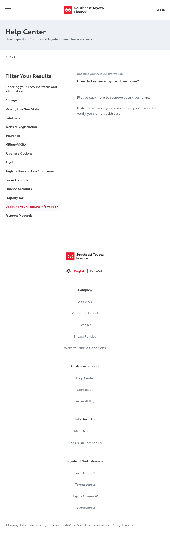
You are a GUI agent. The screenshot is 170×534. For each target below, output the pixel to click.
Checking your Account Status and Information (31, 88)
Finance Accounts (18, 189)
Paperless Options (18, 153)
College (11, 100)
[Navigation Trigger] (8, 10)
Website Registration (21, 126)
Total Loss (12, 118)
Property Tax (14, 197)
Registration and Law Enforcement (31, 171)
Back (10, 57)
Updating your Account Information (32, 206)
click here (97, 97)
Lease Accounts (17, 180)
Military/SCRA (15, 144)
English (79, 271)
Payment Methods (18, 215)
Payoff (9, 162)
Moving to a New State (22, 109)
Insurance (12, 135)
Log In (161, 9)
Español (96, 271)
